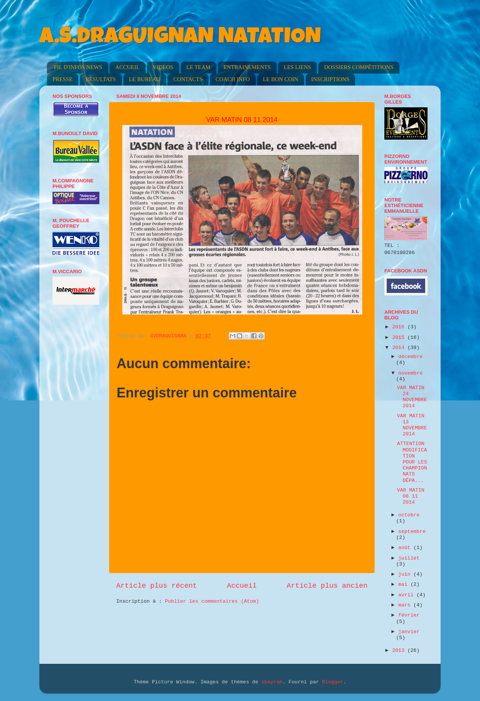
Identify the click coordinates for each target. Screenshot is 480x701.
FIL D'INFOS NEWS (78, 67)
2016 (400, 327)
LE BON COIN (280, 79)
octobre (409, 515)
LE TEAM (198, 67)
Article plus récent (156, 586)
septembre (412, 531)
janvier (409, 632)
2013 (400, 650)
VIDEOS (163, 67)
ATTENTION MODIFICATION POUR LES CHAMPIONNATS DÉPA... (412, 462)
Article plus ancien (327, 586)
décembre (410, 357)
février (409, 615)
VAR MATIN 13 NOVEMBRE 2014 (412, 425)
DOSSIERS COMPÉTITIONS (358, 67)
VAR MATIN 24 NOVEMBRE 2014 (412, 397)
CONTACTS (187, 79)
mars (406, 605)
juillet (409, 558)
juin (406, 574)
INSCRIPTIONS (330, 79)
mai (404, 584)
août (406, 548)
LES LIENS (297, 67)
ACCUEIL (127, 67)
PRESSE (62, 79)
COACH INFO (233, 79)
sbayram (272, 682)
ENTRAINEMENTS (247, 67)
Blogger (333, 682)
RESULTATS (101, 79)
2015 (400, 337)
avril (407, 595)
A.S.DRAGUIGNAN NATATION (180, 38)
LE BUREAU (144, 79)
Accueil (241, 586)
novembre (410, 373)
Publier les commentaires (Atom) (212, 601)
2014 (400, 347)
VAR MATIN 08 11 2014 (410, 496)
